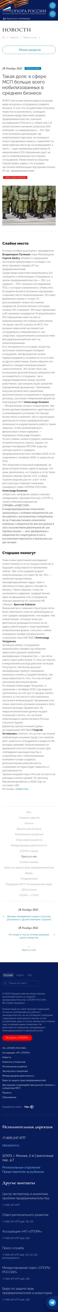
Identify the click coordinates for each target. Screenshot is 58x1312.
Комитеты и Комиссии (13, 1062)
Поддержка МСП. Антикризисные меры (29, 884)
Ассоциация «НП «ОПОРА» (16, 1052)
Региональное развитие (29, 834)
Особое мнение (29, 862)
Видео (29, 873)
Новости (14, 37)
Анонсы (29, 823)
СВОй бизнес (29, 889)
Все (29, 812)
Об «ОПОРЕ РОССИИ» (14, 1048)
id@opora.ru (10, 1145)
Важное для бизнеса (29, 828)
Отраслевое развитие (29, 839)
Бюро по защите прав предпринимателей (29, 867)
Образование (9, 1097)
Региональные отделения (21, 1167)
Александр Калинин (15, 177)
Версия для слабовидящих (16, 19)
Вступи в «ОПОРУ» (17, 1037)
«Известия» (22, 791)
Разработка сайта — (17, 1107)
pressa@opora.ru (10, 1258)
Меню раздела (30, 50)
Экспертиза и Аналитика (15, 1071)
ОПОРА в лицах (29, 851)
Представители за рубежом (23, 1172)
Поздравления (29, 878)
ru (52, 14)
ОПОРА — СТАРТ (29, 895)
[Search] (20, 983)
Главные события (29, 817)
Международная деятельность (29, 845)
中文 (30, 975)
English (20, 975)
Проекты (6, 1092)
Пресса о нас (30, 37)
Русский (8, 975)
